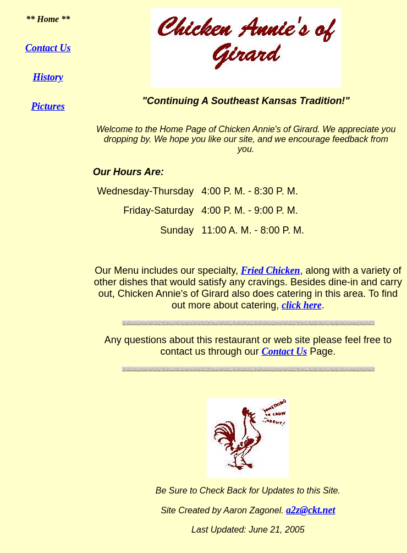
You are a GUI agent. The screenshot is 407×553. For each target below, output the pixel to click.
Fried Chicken (270, 270)
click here (301, 305)
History (48, 77)
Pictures (48, 106)
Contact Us (48, 47)
